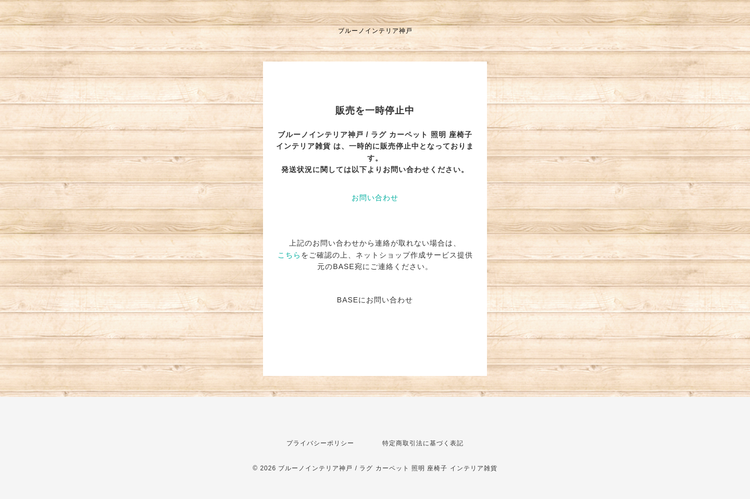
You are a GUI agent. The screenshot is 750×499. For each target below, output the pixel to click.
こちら (289, 255)
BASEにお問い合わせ (375, 300)
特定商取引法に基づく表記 (423, 443)
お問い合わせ (375, 197)
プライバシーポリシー (320, 443)
